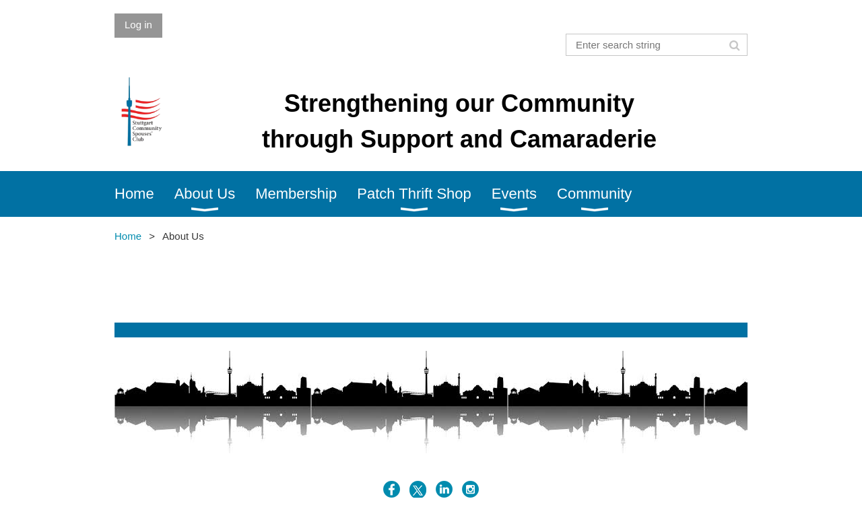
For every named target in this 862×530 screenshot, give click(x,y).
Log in (138, 24)
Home (127, 236)
